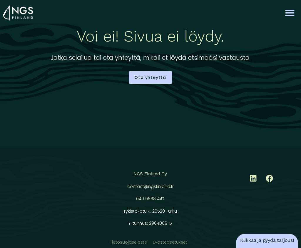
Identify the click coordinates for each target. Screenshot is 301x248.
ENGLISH (31, 220)
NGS (31, 202)
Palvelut (35, 184)
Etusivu (31, 175)
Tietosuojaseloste (128, 242)
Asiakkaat (34, 193)
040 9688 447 (150, 199)
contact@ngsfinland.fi (150, 186)
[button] (289, 12)
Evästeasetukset (170, 242)
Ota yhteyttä (37, 211)
